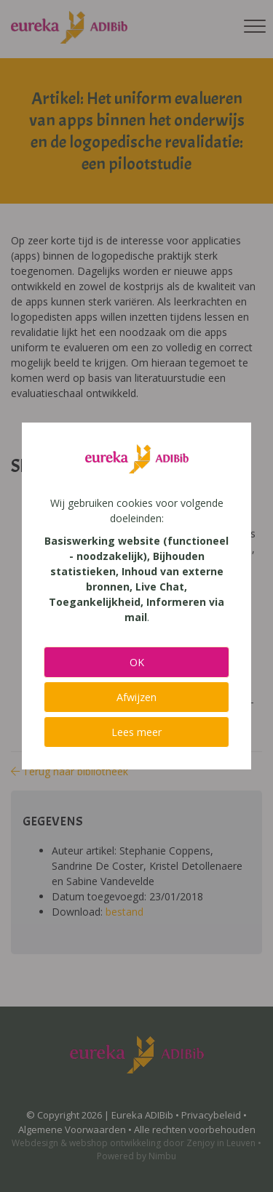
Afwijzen (136, 697)
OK (137, 662)
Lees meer (136, 732)
